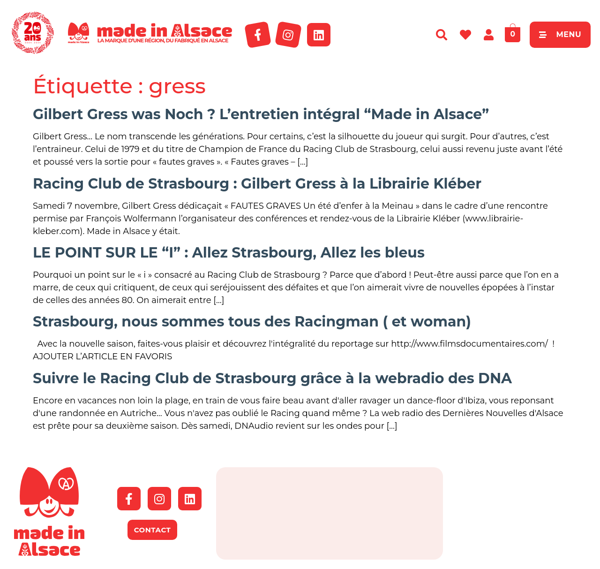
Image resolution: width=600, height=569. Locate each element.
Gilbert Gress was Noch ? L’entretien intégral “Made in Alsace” (261, 114)
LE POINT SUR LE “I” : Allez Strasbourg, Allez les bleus (229, 252)
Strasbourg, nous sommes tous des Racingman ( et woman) (252, 321)
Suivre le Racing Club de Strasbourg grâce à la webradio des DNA (272, 378)
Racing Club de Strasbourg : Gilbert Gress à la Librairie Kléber (257, 183)
